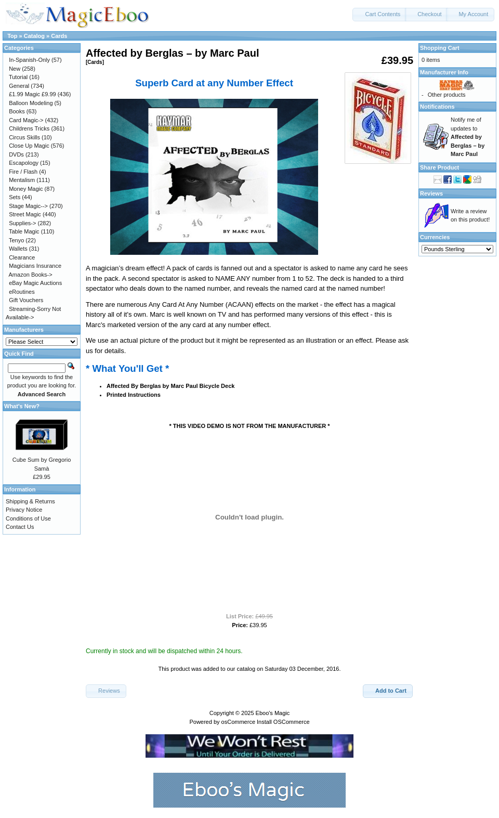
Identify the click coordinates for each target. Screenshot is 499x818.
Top (12, 36)
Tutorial (18, 77)
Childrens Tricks (29, 128)
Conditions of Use (28, 518)
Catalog (34, 36)
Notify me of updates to (467, 136)
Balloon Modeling (30, 103)
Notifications (437, 106)
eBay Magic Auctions (35, 283)
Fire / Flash (23, 171)
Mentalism (22, 180)
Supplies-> (22, 223)
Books (17, 111)
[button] (379, 14)
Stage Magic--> (28, 206)
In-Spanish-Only (29, 60)
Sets (14, 197)
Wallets (18, 248)
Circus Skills (24, 137)
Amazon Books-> (30, 274)
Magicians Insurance (35, 266)
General (19, 86)
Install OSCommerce (283, 722)
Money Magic (26, 189)
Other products (447, 95)
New (14, 69)
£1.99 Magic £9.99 (32, 94)
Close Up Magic (29, 145)
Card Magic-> (26, 120)
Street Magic (25, 214)
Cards (59, 36)
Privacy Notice (24, 510)
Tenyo (16, 240)
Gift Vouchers (26, 300)
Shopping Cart (439, 48)
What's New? (22, 406)
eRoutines (22, 292)
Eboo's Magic (273, 713)
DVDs (16, 154)
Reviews (431, 193)
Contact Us (20, 527)
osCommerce (238, 722)
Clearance (22, 257)
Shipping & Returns (30, 501)
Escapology (23, 163)
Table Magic (24, 231)
